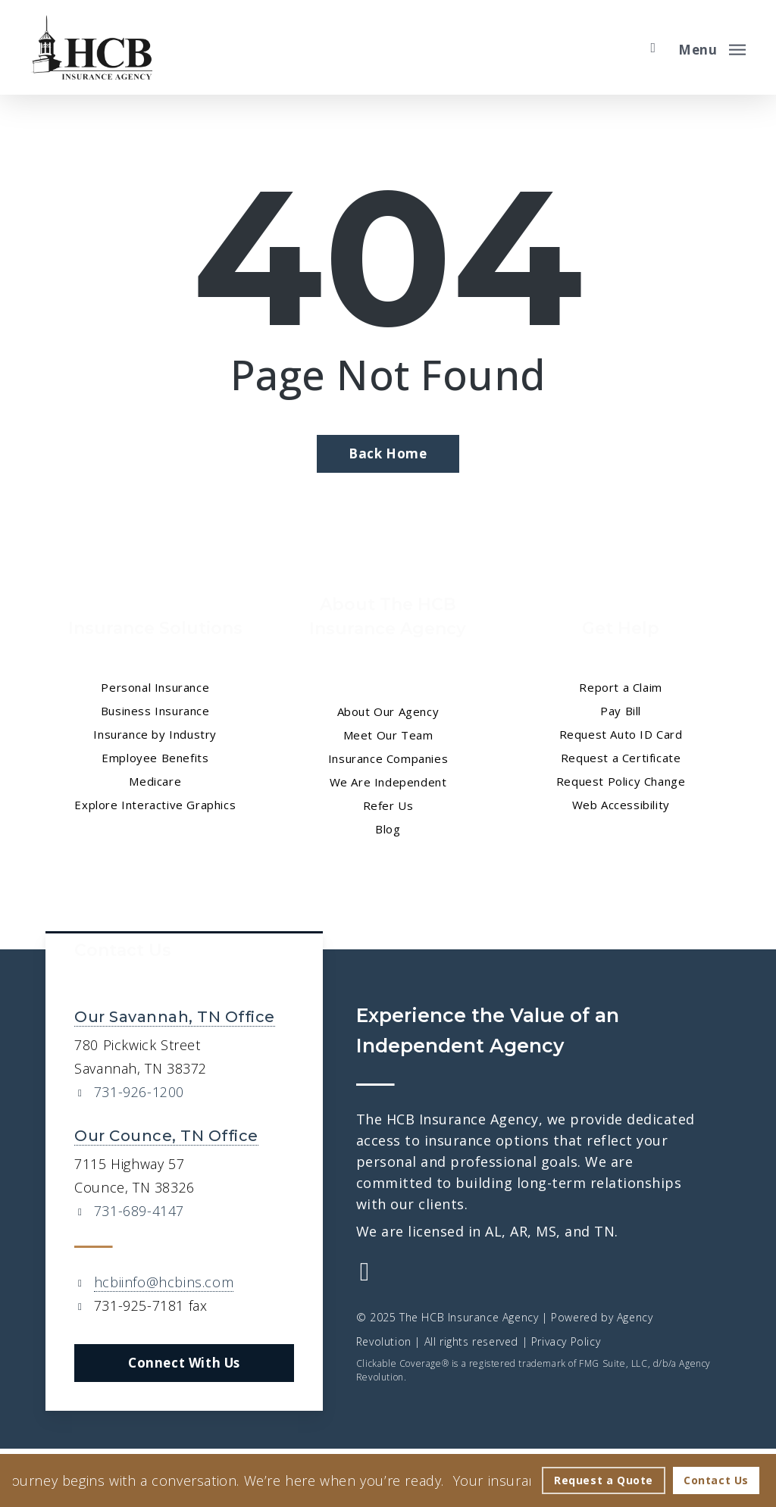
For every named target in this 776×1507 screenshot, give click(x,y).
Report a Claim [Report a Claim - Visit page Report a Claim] (620, 687)
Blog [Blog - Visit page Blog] (387, 828)
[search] (653, 47)
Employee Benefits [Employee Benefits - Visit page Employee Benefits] (155, 757)
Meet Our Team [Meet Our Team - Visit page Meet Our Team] (388, 735)
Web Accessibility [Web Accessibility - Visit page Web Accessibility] (621, 804)
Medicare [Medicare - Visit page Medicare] (155, 781)
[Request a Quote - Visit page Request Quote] (603, 1480)
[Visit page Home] (91, 47)
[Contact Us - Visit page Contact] (716, 1480)
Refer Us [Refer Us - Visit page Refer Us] (388, 805)
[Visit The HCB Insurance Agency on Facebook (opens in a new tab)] (365, 1274)
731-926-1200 (139, 1092)
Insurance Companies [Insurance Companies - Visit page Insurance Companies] (388, 758)
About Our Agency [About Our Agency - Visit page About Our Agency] (388, 711)
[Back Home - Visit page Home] (387, 454)
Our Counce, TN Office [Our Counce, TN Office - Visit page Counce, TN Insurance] (166, 1136)
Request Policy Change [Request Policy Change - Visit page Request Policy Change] (621, 781)
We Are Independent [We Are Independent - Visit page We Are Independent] (388, 781)
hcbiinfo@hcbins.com (163, 1282)
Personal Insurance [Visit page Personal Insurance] (155, 687)
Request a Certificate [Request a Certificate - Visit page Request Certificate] (621, 757)
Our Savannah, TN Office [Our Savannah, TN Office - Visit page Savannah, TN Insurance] (174, 1017)
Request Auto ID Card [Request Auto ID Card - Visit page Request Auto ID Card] (621, 734)
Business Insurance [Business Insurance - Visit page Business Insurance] (155, 710)
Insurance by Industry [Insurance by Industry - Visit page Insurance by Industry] (155, 734)
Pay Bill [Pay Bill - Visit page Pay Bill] (620, 710)
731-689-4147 (139, 1211)
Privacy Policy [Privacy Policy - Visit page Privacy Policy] (565, 1341)
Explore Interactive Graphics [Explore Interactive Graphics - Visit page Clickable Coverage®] (155, 804)
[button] (712, 48)
